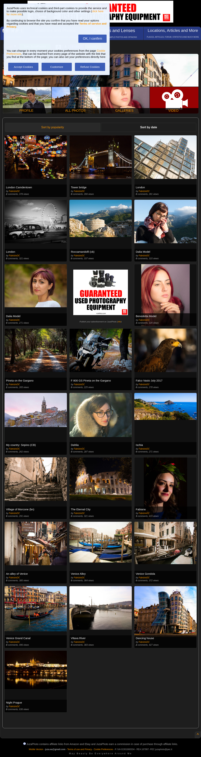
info (119, 322)
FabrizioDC (14, 191)
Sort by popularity (52, 127)
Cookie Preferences (103, 749)
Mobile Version (36, 749)
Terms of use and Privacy (79, 749)
